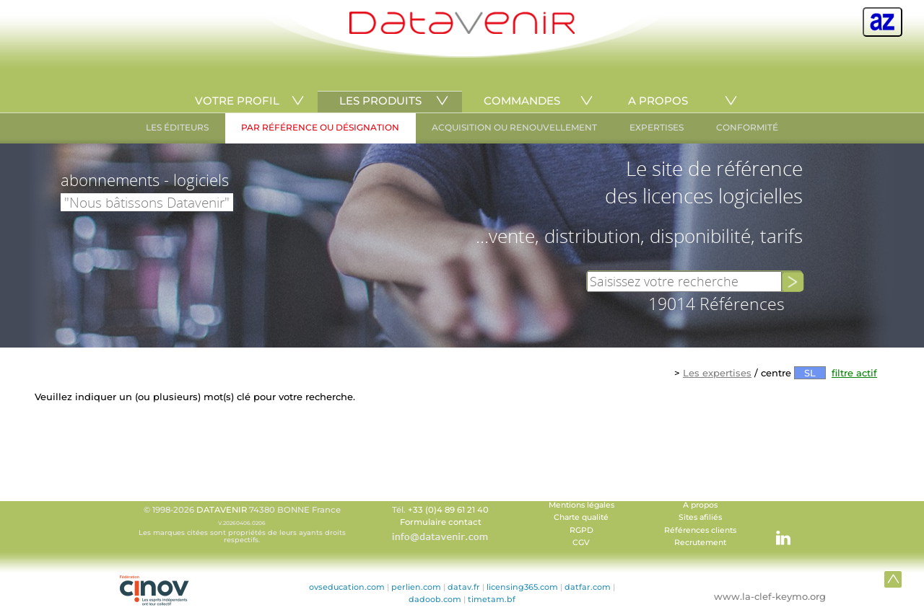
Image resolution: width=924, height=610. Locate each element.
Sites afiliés (700, 517)
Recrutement (700, 542)
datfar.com (588, 587)
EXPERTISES (656, 127)
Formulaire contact (440, 522)
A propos (700, 505)
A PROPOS (658, 100)
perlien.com (416, 587)
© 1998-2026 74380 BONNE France (242, 524)
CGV (581, 542)
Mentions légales (581, 505)
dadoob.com (435, 599)
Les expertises (717, 373)
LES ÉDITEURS (177, 127)
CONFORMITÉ (747, 127)
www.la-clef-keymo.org (770, 596)
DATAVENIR (221, 510)
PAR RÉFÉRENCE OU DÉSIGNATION (320, 127)
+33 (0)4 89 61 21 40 (448, 510)
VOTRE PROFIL (237, 100)
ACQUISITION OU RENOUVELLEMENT (514, 127)
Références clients (700, 530)
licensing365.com (522, 587)
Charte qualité (581, 517)
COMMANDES (522, 100)
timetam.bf (491, 599)
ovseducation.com (347, 587)
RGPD (581, 530)
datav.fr (464, 587)
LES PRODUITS (380, 100)
